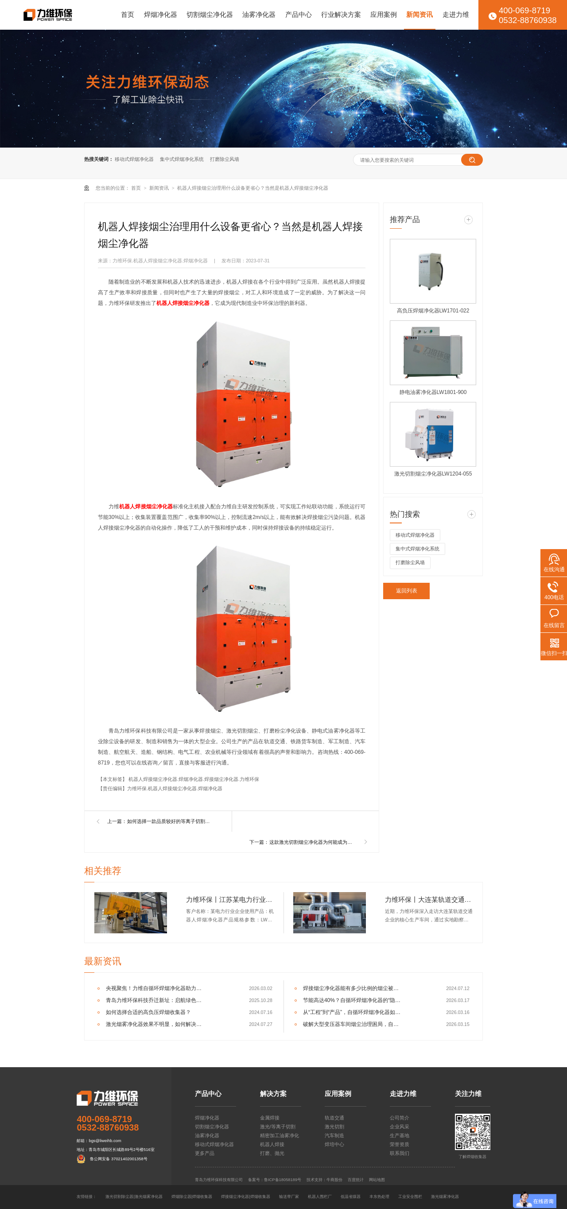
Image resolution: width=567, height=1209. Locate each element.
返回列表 (406, 591)
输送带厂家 (289, 1196)
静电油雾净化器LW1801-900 (433, 392)
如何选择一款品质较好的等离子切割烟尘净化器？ (170, 821)
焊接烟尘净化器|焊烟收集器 (245, 1196)
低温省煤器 (351, 1196)
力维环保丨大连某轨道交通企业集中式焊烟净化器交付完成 (429, 899)
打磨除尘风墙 (224, 159)
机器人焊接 (272, 1144)
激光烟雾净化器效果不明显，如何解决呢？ (156, 1024)
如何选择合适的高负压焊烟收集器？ (148, 1012)
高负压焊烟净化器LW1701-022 (433, 311)
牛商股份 (334, 1180)
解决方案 (273, 1094)
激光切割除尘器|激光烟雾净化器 (133, 1196)
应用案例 (383, 14)
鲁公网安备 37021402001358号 (118, 1159)
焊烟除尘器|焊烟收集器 (191, 1196)
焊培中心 (334, 1144)
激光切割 (334, 1126)
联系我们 (399, 1153)
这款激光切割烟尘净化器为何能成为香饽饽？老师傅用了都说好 (312, 842)
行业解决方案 (341, 14)
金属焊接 (270, 1117)
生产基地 (399, 1135)
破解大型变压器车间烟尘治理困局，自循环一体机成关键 (353, 1024)
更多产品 (204, 1153)
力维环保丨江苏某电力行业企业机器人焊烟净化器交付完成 (230, 899)
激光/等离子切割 (277, 1126)
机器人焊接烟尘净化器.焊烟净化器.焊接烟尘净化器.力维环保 (193, 779)
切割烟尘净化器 (209, 14)
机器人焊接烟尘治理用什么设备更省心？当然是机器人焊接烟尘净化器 (252, 188)
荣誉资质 (399, 1144)
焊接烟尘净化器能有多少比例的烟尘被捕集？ (353, 988)
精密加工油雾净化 (279, 1135)
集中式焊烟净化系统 (182, 159)
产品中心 (298, 14)
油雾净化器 (259, 14)
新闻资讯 (419, 14)
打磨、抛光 (272, 1153)
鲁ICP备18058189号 (282, 1180)
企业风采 (399, 1126)
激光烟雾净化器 (445, 1196)
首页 (127, 14)
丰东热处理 (379, 1196)
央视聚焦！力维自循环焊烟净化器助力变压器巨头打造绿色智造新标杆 (156, 988)
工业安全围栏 (410, 1196)
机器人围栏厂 (320, 1196)
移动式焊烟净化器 (134, 159)
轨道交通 (334, 1117)
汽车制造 (334, 1135)
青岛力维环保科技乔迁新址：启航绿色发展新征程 (156, 1000)
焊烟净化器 (160, 14)
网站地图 (377, 1180)
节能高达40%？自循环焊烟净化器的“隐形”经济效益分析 (353, 1000)
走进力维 (456, 14)
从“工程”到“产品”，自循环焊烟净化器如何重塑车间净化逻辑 (353, 1012)
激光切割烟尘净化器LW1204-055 (433, 474)
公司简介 (399, 1117)
